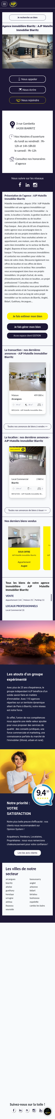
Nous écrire (27, 89)
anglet (33, 883)
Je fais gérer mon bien (27, 327)
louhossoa (34, 898)
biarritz (15, 482)
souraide (10, 909)
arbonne (34, 886)
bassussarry (35, 879)
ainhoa (9, 901)
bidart (32, 890)
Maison (15, 395)
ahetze (9, 886)
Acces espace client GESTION (27, 335)
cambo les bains (37, 905)
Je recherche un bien (27, 17)
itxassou (9, 905)
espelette (34, 901)
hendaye (10, 894)
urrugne (9, 898)
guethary (10, 890)
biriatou (33, 894)
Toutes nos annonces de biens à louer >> (27, 510)
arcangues (17, 399)
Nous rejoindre (27, 100)
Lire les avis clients (27, 852)
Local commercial (20, 479)
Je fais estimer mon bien (27, 316)
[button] (12, 376)
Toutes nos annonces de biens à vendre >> (27, 426)
